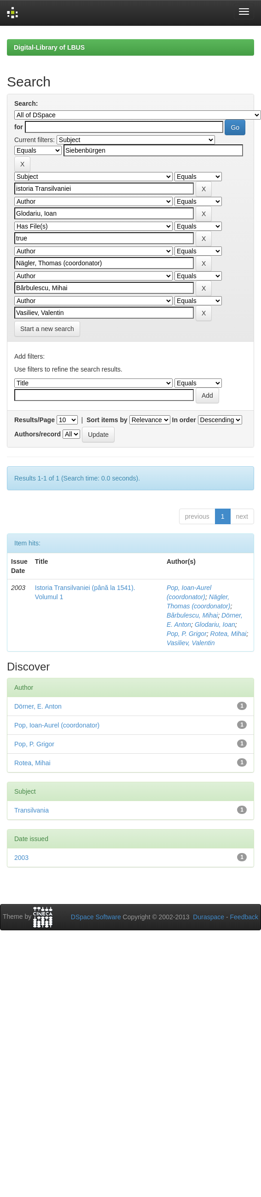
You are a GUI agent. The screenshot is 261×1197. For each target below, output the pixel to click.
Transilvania (31, 810)
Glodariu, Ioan (215, 624)
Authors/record (37, 434)
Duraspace (208, 917)
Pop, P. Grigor (187, 633)
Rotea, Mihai (228, 633)
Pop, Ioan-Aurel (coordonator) (56, 725)
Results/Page (34, 420)
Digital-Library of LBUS (49, 47)
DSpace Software (96, 917)
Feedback (244, 917)
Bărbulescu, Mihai (192, 615)
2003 (21, 857)
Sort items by (107, 420)
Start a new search (47, 328)
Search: (26, 103)
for (18, 127)
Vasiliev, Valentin (191, 643)
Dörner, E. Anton (38, 706)
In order (184, 420)
